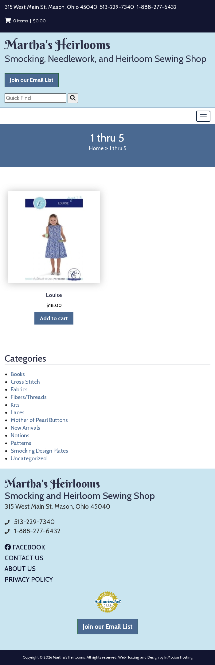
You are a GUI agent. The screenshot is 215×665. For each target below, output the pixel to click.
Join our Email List (31, 80)
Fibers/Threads (29, 397)
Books (18, 374)
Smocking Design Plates (39, 450)
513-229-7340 (117, 7)
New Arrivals (25, 427)
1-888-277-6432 (157, 7)
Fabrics (19, 389)
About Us (20, 568)
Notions (20, 435)
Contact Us (24, 558)
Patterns (21, 443)
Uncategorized (29, 458)
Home (96, 148)
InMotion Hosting (178, 657)
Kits (15, 404)
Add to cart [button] (54, 318)
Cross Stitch (25, 381)
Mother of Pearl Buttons (39, 420)
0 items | (25, 21)
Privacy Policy (29, 579)
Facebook (25, 547)
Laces (18, 412)
